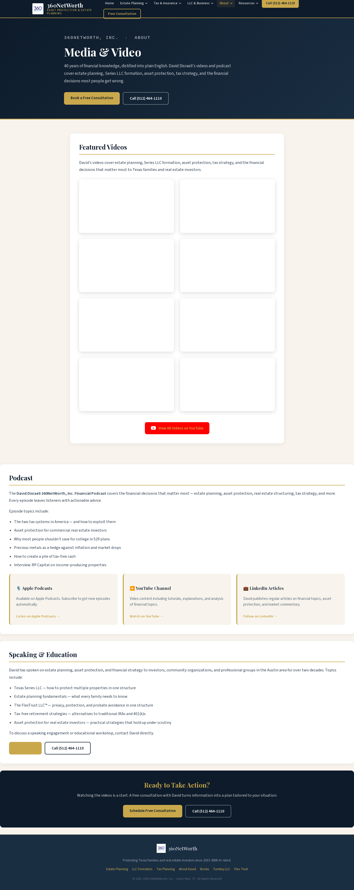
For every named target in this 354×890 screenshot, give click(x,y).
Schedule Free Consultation (153, 810)
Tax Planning (165, 869)
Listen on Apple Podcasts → (38, 616)
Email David (25, 747)
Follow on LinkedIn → (260, 616)
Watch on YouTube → (146, 616)
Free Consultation (122, 13)
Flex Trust (241, 869)
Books (204, 869)
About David (187, 869)
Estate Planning (117, 869)
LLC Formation (142, 869)
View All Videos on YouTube (177, 428)
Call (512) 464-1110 (146, 98)
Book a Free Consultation (92, 98)
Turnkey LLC (221, 869)
